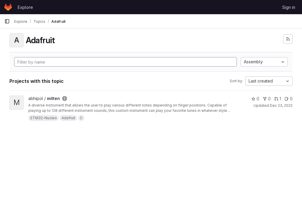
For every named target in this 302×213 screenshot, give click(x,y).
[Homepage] (8, 7)
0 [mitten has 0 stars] (255, 98)
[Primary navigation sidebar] (7, 21)
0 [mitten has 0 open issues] (289, 98)
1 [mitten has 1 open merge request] (277, 98)
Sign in (288, 7)
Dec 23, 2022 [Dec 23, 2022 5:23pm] (281, 105)
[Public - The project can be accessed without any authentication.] (64, 98)
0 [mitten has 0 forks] (267, 98)
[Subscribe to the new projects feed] (288, 39)
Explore (25, 7)
